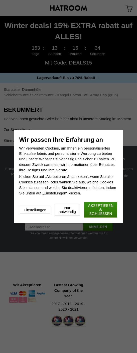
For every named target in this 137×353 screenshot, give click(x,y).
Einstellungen (35, 210)
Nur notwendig (67, 210)
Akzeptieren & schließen (100, 210)
